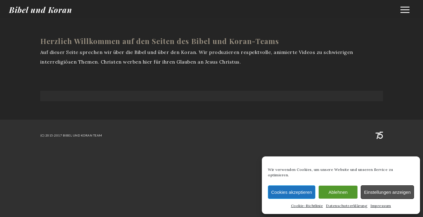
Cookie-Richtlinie (307, 205)
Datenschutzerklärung (346, 205)
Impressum (380, 205)
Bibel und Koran (40, 10)
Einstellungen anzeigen (387, 192)
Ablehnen (338, 192)
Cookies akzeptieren (291, 192)
